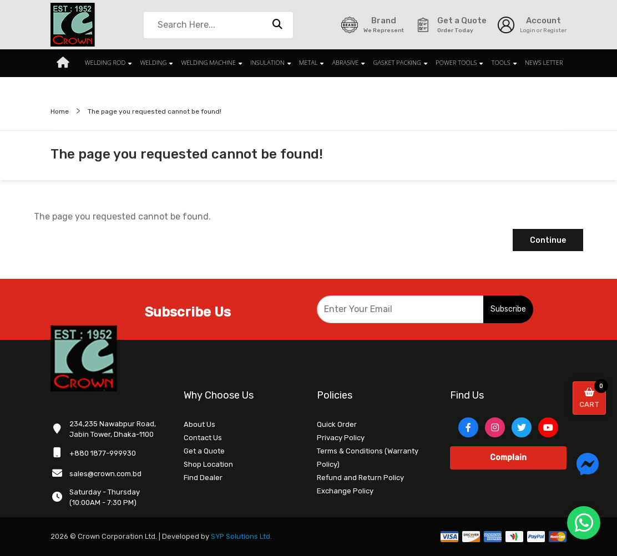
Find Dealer (203, 477)
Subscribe (508, 309)
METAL (308, 63)
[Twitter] (522, 427)
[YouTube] (548, 427)
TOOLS (495, 63)
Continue (548, 240)
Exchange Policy (345, 491)
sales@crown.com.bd (105, 474)
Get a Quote (204, 451)
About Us (199, 424)
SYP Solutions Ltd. (242, 536)
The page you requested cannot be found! (154, 111)
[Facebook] (468, 427)
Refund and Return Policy (360, 477)
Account (543, 20)
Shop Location (208, 464)
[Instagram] (495, 427)
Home (59, 111)
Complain (508, 457)
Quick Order (337, 424)
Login (527, 30)
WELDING (156, 63)
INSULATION (268, 63)
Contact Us (203, 437)
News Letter (537, 63)
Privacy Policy (341, 437)
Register (555, 30)
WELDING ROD (109, 63)
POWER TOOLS (452, 63)
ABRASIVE (343, 63)
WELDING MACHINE (210, 63)
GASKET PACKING (394, 63)
